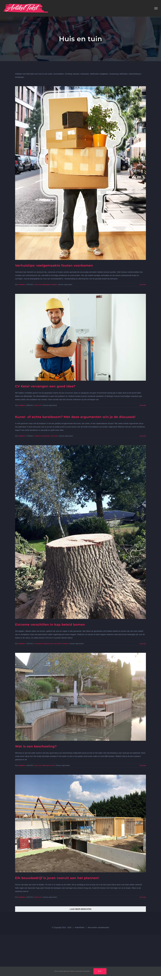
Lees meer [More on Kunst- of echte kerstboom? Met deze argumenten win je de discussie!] (143, 436)
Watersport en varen (48, 765)
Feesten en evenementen (42, 436)
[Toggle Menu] (156, 8)
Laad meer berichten (80, 909)
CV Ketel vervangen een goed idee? (45, 386)
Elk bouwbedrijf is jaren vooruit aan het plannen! (57, 878)
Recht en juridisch (63, 643)
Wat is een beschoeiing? (36, 746)
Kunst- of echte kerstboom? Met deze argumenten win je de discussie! (75, 417)
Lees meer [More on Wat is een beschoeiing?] (143, 765)
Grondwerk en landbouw (42, 643)
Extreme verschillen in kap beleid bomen (50, 624)
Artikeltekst (21, 284)
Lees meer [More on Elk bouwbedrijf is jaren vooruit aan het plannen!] (143, 897)
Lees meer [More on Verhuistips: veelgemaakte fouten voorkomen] (143, 284)
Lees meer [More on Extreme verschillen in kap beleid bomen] (143, 643)
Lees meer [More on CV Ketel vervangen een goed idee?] (143, 405)
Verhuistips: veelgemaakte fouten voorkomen (54, 265)
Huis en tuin (38, 284)
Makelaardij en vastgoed (49, 284)
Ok (100, 971)
